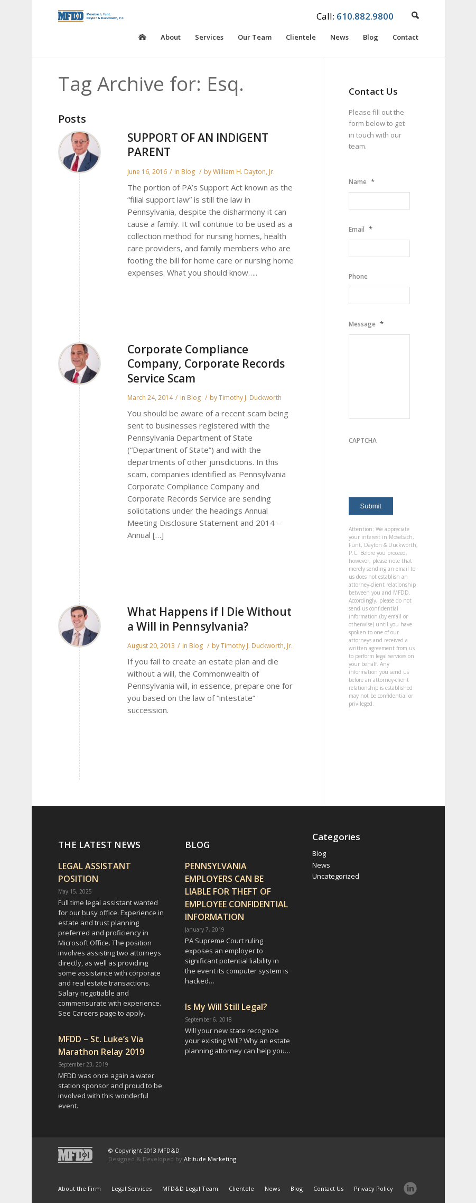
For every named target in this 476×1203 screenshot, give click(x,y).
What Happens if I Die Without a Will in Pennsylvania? (209, 618)
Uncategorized (335, 876)
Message (366, 324)
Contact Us (328, 1188)
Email (360, 229)
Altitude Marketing (210, 1159)
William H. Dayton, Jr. (244, 171)
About (171, 39)
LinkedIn (410, 1188)
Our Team (255, 39)
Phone (358, 276)
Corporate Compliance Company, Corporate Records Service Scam (206, 364)
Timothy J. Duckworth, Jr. (257, 645)
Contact (405, 39)
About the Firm (79, 1188)
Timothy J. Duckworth (250, 397)
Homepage (142, 45)
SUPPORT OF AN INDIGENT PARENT (197, 144)
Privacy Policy (373, 1188)
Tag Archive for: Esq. (151, 83)
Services (209, 39)
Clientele (301, 39)
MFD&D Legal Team (190, 1188)
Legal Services (131, 1188)
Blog (370, 39)
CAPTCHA (363, 440)
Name (362, 181)
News (339, 39)
